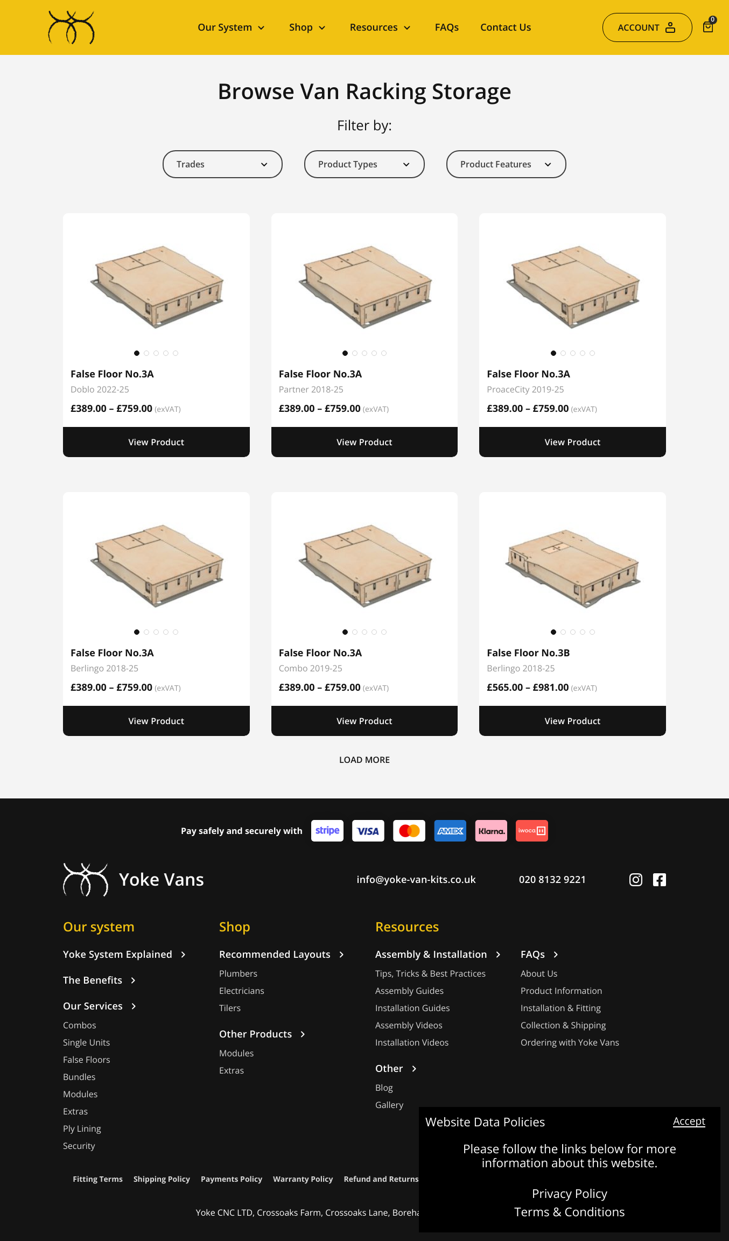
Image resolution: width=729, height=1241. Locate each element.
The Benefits (101, 980)
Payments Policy (231, 1179)
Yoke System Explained (126, 954)
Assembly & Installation (439, 954)
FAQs (447, 27)
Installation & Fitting (561, 1008)
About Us (539, 973)
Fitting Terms (98, 1179)
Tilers (230, 1008)
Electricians (241, 991)
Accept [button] (689, 1121)
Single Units (86, 1042)
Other (397, 1068)
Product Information (561, 991)
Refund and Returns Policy (393, 1179)
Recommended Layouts (283, 954)
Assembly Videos (409, 1025)
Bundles (79, 1077)
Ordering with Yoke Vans (570, 1042)
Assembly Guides (409, 991)
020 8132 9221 (552, 879)
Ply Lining (82, 1128)
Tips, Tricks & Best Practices (430, 973)
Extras (75, 1111)
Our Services (101, 1006)
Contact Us (505, 27)
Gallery (389, 1105)
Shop (234, 926)
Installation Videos (411, 1042)
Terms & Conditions (569, 1212)
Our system (99, 926)
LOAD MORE (364, 760)
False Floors (86, 1059)
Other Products (264, 1034)
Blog (384, 1087)
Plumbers (238, 973)
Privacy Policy (569, 1194)
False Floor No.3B (528, 653)
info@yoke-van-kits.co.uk (416, 879)
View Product (156, 442)
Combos (79, 1025)
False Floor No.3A (112, 374)
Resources (407, 926)
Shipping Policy (162, 1179)
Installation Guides (412, 1008)
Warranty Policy (303, 1179)
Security (79, 1146)
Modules (80, 1094)
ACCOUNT (647, 27)
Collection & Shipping (563, 1025)
